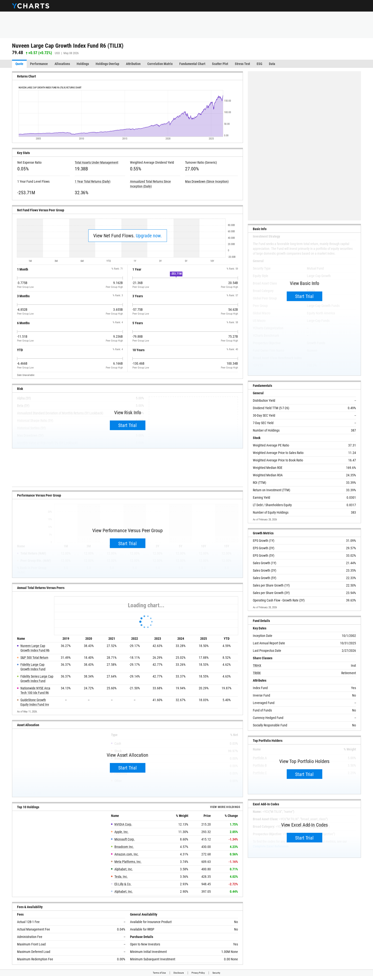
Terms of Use (159, 972)
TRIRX (257, 673)
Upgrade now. (149, 236)
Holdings (83, 64)
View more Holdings (225, 807)
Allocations (62, 64)
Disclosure (179, 972)
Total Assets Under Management (96, 162)
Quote (19, 64)
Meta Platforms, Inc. (128, 862)
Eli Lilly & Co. (122, 884)
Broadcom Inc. (124, 847)
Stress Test (242, 64)
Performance (39, 64)
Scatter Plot (220, 64)
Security (216, 972)
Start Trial (127, 425)
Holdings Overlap (107, 64)
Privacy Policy (198, 972)
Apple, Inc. (121, 832)
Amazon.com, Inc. (126, 854)
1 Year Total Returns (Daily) (92, 181)
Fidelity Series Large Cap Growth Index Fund (36, 678)
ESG (259, 64)
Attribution (133, 64)
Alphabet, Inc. (123, 869)
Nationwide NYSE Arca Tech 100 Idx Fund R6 (35, 690)
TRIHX (257, 665)
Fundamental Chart (192, 64)
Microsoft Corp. (124, 839)
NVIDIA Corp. (123, 824)
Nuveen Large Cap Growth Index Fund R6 (35, 648)
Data (272, 64)
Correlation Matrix (160, 64)
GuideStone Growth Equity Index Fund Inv (34, 702)
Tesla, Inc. (121, 877)
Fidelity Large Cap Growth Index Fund (32, 667)
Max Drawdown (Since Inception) (207, 181)
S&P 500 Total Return (34, 657)
